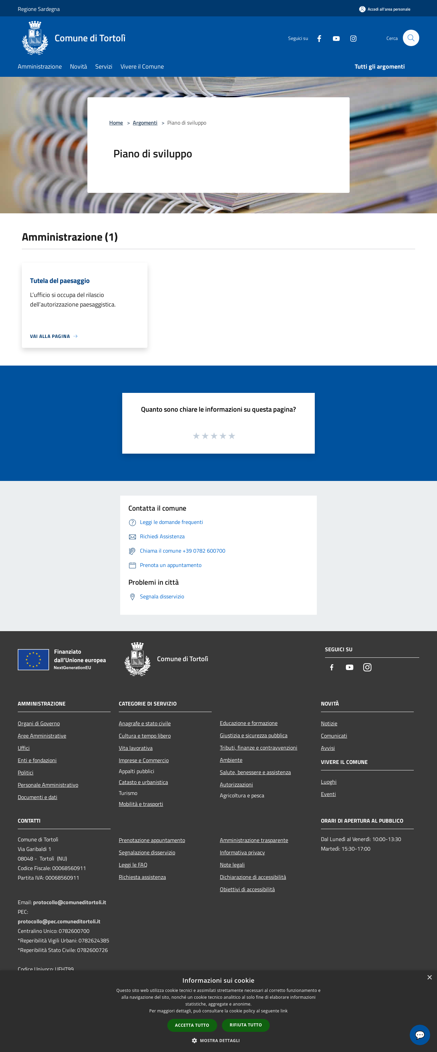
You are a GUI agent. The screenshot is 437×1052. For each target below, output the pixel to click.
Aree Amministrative (42, 735)
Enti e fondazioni (37, 760)
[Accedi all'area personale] (384, 9)
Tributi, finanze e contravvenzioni (258, 747)
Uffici (24, 748)
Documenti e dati (37, 797)
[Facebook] (316, 37)
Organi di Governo (39, 723)
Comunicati (334, 735)
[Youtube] (333, 37)
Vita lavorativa (136, 748)
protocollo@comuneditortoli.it (69, 902)
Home (116, 122)
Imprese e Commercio (144, 760)
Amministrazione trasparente (254, 840)
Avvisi (328, 748)
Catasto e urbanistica (143, 782)
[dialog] (218, 1011)
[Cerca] (411, 38)
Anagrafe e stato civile (145, 723)
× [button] (429, 977)
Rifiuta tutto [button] (246, 1025)
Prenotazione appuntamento (152, 840)
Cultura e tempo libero (145, 735)
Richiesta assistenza (142, 877)
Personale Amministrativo (48, 785)
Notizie (329, 723)
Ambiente (231, 760)
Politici (25, 772)
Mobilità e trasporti (141, 804)
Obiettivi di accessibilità (247, 889)
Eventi (328, 794)
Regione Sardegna (39, 9)
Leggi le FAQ (133, 865)
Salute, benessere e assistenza (255, 772)
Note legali (232, 865)
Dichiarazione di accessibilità (253, 877)
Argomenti (145, 122)
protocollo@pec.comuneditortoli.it (59, 921)
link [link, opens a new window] (284, 1011)
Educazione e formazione (249, 723)
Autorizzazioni (236, 784)
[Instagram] (350, 37)
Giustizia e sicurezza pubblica (253, 735)
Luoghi (329, 782)
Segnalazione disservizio (147, 852)
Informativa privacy (242, 852)
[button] (218, 1040)
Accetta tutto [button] (192, 1025)
